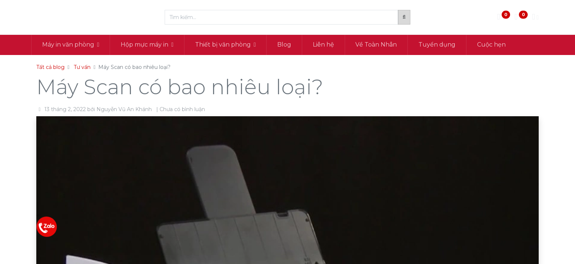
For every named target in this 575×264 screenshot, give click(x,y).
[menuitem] (289, 45)
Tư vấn (82, 67)
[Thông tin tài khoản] (535, 17)
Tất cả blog (50, 67)
